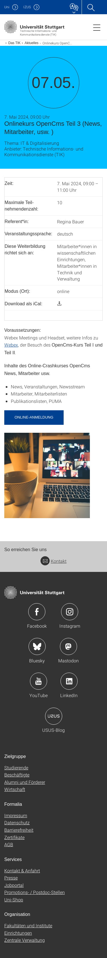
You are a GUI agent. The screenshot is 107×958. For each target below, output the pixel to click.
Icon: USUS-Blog (53, 716)
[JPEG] (47, 475)
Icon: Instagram (69, 611)
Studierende (16, 767)
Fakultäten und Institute (28, 925)
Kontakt (53, 561)
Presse (11, 878)
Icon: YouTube (38, 681)
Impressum (15, 815)
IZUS (27, 7)
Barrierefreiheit (18, 830)
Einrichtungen (18, 933)
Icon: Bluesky (37, 646)
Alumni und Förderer (24, 782)
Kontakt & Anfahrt (22, 870)
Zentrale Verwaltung (24, 940)
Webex (11, 345)
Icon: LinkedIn (69, 681)
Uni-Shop (13, 900)
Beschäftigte (16, 775)
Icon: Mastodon (68, 646)
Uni (6, 7)
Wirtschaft (14, 789)
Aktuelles (32, 43)
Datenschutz (17, 822)
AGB (8, 844)
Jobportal (14, 885)
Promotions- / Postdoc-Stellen (34, 892)
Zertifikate (14, 837)
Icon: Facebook (36, 611)
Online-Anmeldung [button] (34, 417)
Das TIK (14, 43)
